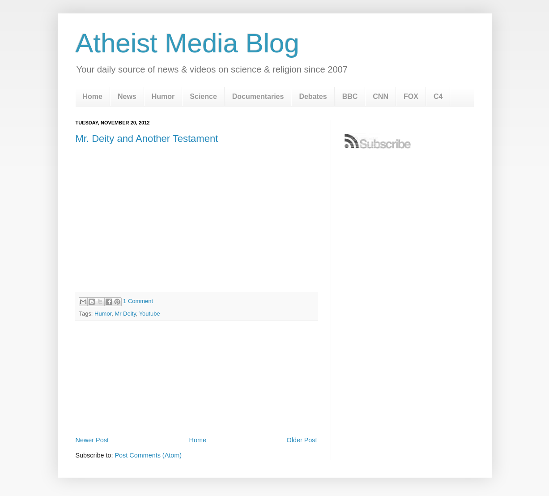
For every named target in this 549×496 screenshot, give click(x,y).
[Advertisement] (196, 409)
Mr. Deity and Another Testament (147, 138)
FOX (411, 96)
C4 (438, 96)
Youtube (149, 313)
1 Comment (138, 301)
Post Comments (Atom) (148, 455)
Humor (163, 96)
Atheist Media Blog (187, 43)
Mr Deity (125, 313)
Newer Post (92, 440)
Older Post (302, 440)
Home (92, 96)
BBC (350, 96)
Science (203, 96)
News (127, 96)
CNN (380, 96)
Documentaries (258, 96)
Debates (313, 96)
